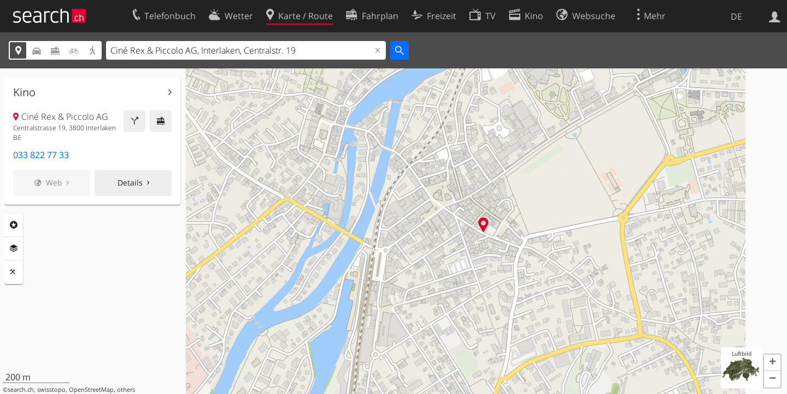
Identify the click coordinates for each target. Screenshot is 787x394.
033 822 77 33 (41, 155)
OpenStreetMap (91, 389)
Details (130, 182)
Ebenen (13, 248)
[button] (772, 363)
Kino (24, 92)
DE (736, 16)
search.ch (21, 389)
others (126, 389)
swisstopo (51, 389)
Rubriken (13, 224)
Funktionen (13, 271)
